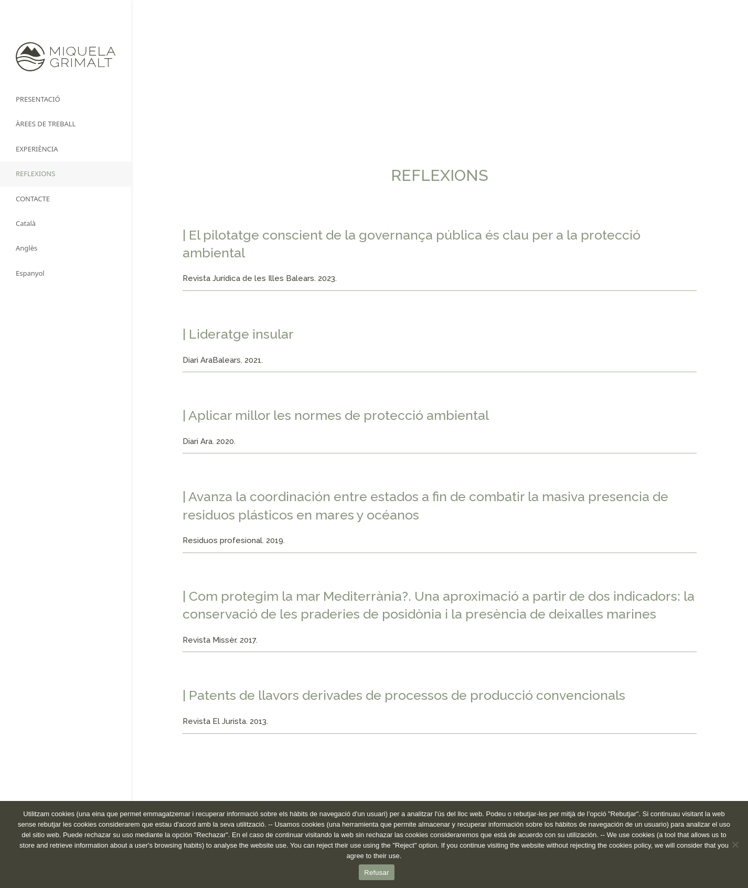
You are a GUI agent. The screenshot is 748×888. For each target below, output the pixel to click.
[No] (735, 844)
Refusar (376, 872)
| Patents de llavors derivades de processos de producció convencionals (404, 695)
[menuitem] (65, 223)
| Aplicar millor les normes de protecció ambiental (336, 415)
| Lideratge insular (238, 334)
